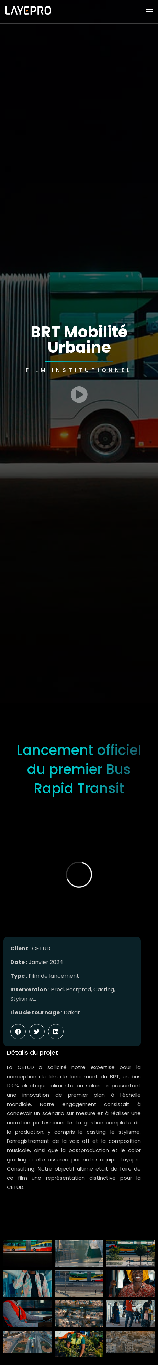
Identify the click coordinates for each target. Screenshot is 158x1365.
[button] (18, 1031)
